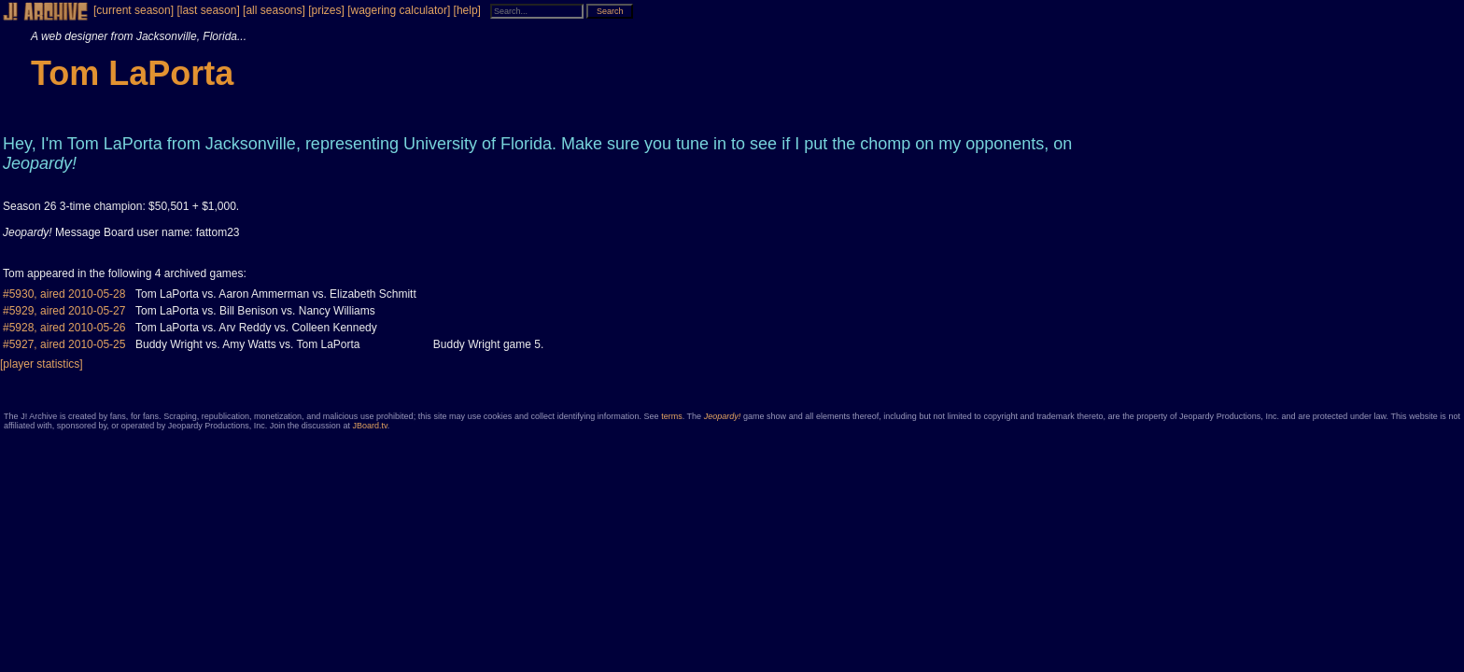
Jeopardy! (722, 416)
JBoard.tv (369, 425)
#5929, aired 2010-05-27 (64, 310)
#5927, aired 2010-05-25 (64, 344)
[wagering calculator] (398, 10)
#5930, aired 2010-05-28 (64, 294)
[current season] (133, 10)
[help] (467, 10)
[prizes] (326, 10)
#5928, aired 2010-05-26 (64, 327)
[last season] (207, 10)
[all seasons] (274, 10)
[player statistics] (41, 364)
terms (672, 416)
